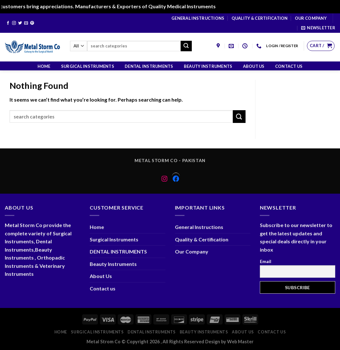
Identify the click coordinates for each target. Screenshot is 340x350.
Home (44, 66)
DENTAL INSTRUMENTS (149, 66)
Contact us (289, 66)
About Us (254, 66)
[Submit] (186, 46)
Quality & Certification (260, 18)
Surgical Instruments (87, 66)
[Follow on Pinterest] (32, 23)
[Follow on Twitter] (20, 23)
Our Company (311, 18)
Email (265, 261)
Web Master (240, 341)
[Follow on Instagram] (14, 23)
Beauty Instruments (208, 66)
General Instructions (197, 18)
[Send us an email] (26, 23)
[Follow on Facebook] (8, 23)
